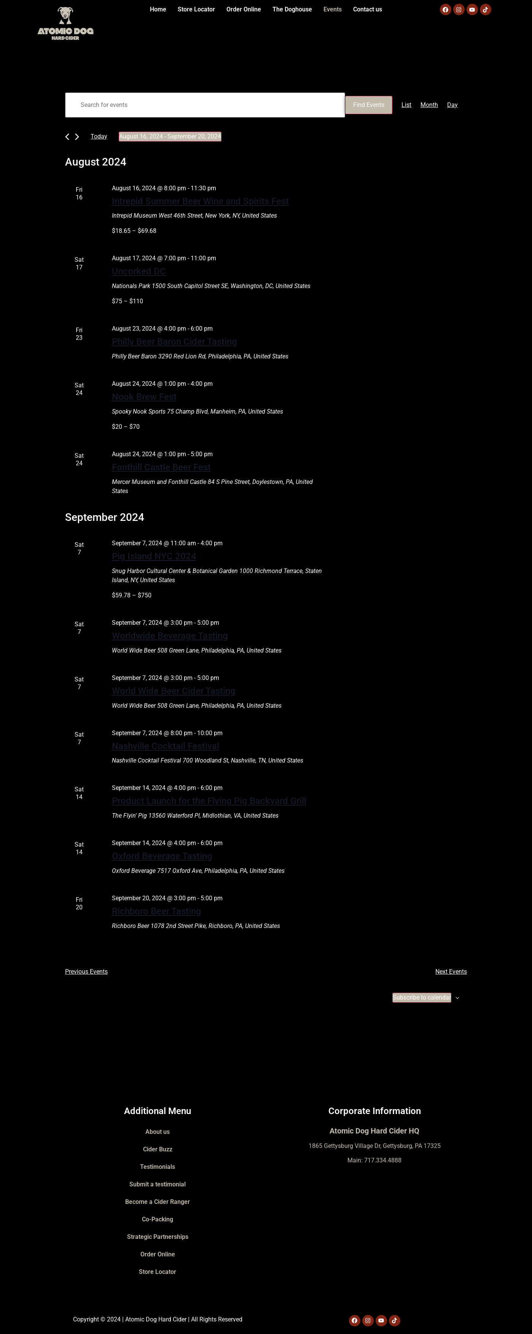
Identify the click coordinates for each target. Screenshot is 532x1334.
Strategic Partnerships (157, 1236)
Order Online (243, 9)
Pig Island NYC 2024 (154, 556)
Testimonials (157, 1166)
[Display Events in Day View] (452, 105)
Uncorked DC (139, 271)
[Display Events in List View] (406, 105)
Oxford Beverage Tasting (162, 856)
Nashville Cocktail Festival (165, 746)
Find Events (368, 104)
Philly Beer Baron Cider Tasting (174, 341)
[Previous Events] (67, 136)
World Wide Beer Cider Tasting (174, 691)
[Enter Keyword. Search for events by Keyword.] (205, 105)
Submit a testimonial (157, 1184)
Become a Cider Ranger (157, 1201)
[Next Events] (77, 136)
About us (157, 1131)
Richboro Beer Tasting (156, 911)
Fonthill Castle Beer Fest (161, 467)
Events (332, 9)
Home (158, 9)
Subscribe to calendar (422, 997)
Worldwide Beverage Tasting (170, 635)
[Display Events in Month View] (429, 105)
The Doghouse (292, 9)
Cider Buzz (157, 1149)
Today (99, 136)
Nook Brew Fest (144, 397)
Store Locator (196, 9)
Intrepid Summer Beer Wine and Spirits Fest (200, 201)
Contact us (367, 9)
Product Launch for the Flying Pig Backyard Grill (209, 801)
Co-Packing (157, 1219)
